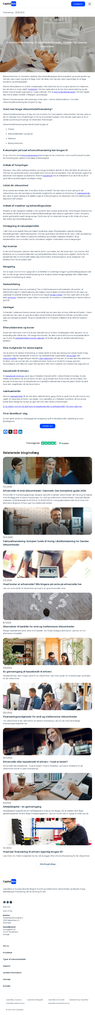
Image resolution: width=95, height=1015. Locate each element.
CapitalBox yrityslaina (14, 1000)
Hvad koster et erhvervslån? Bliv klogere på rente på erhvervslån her (42, 584)
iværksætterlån (83, 193)
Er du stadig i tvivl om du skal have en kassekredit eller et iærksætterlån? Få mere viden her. (42, 406)
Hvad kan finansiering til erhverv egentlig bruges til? (33, 851)
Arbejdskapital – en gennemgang (22, 806)
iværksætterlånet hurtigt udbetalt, (30, 338)
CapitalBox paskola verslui (15, 1003)
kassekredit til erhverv (15, 376)
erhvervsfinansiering (30, 155)
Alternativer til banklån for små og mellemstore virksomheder (38, 626)
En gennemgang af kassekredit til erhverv (27, 671)
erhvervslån (71, 356)
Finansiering (8, 12)
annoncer (12, 297)
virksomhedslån (9, 358)
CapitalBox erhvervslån (56, 1000)
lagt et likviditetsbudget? (65, 92)
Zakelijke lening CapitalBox (78, 1000)
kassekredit (48, 176)
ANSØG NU (48, 426)
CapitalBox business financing (58, 1003)
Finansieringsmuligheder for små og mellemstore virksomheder (40, 716)
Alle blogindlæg (47, 864)
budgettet (32, 89)
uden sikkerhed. (46, 358)
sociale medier (56, 295)
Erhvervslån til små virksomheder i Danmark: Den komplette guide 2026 (44, 490)
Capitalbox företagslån (35, 1000)
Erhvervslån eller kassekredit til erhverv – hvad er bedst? (35, 761)
